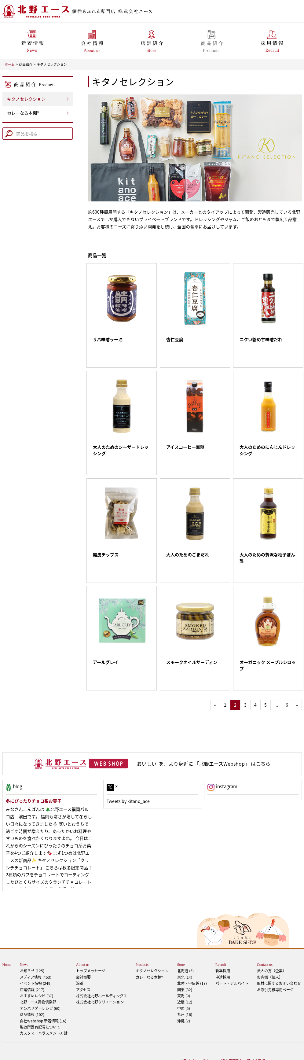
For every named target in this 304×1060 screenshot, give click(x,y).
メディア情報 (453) (35, 952)
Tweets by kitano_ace (128, 777)
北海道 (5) (185, 946)
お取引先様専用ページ (275, 965)
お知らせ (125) (32, 946)
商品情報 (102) (32, 990)
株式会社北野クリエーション (100, 977)
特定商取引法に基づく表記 (243, 1036)
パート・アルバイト (231, 959)
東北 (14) (184, 952)
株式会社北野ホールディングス (101, 971)
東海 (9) (183, 971)
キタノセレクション (52, 64)
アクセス (83, 965)
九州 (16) (184, 990)
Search (8, 132)
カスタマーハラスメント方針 (44, 1008)
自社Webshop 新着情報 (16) (43, 996)
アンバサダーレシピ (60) (44, 980)
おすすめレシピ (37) (36, 971)
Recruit (220, 940)
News (24, 940)
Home (6, 940)
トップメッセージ (90, 946)
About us (83, 940)
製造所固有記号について (40, 1002)
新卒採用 (222, 946)
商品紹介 (25, 64)
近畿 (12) (184, 977)
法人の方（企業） (271, 946)
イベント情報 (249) (36, 959)
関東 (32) (184, 965)
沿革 (79, 959)
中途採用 (222, 952)
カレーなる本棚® (23, 113)
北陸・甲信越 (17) (192, 959)
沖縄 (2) (183, 996)
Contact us (265, 940)
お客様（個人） (270, 952)
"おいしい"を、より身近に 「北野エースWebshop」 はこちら (202, 739)
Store (181, 940)
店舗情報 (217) (32, 965)
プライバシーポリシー (197, 1036)
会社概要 (83, 952)
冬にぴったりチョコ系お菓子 (33, 776)
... (276, 680)
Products (142, 940)
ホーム (10, 64)
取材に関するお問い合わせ (279, 959)
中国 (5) (183, 984)
